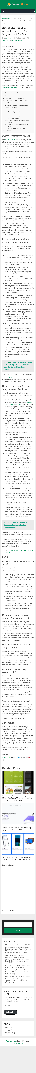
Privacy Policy (10, 1033)
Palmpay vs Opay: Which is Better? (17, 976)
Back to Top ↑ (18, 1043)
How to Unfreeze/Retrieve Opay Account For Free (16, 106)
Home (4, 19)
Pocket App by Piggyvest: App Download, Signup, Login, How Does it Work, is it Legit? (18, 972)
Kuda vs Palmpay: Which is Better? (17, 944)
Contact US (9, 1030)
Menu (3, 11)
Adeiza (8, 38)
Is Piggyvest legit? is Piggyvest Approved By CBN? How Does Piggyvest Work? (16, 981)
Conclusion (8, 131)
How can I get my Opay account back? (18, 113)
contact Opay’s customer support (14, 377)
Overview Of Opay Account (14, 98)
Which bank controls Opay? (16, 128)
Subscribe (10, 1012)
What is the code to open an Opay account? (18, 121)
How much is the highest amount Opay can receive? (18, 117)
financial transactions (9, 87)
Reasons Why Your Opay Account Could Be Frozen (16, 102)
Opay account (10, 140)
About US (8, 1027)
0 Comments (17, 40)
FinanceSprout (11, 1041)
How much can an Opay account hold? (18, 125)
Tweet (4, 757)
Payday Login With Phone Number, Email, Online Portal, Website (17, 966)
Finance (11, 19)
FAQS (7, 110)
